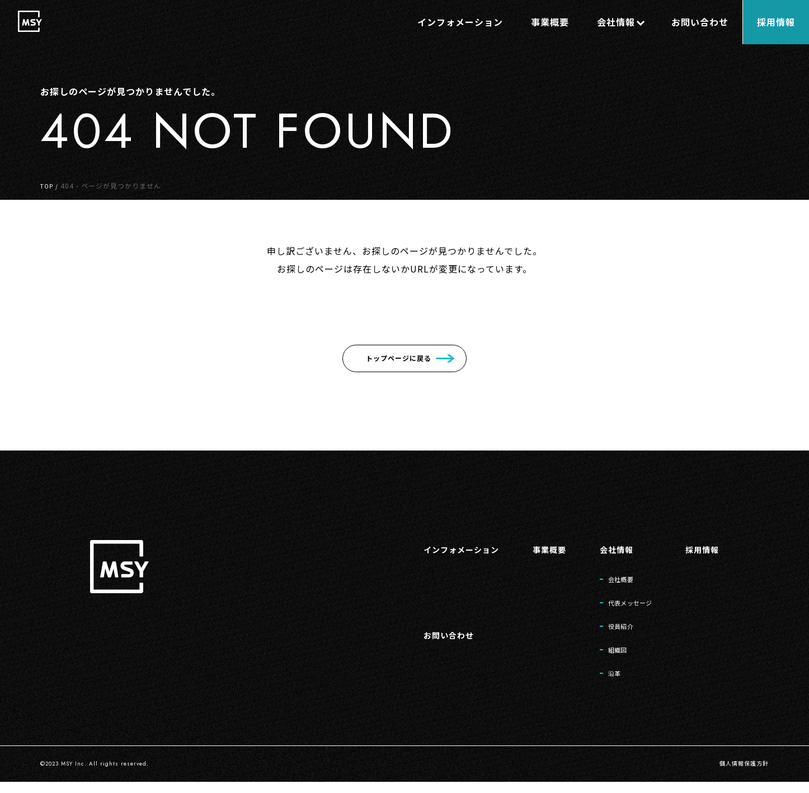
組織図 (603, 657)
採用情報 (700, 549)
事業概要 (531, 549)
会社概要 (608, 580)
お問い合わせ (421, 640)
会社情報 (603, 549)
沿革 (600, 683)
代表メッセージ (619, 606)
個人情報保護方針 (740, 775)
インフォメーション (435, 549)
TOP (47, 185)
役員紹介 (608, 631)
